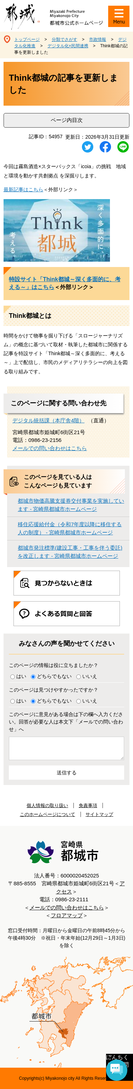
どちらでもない (54, 676)
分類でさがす (64, 39)
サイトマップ (99, 814)
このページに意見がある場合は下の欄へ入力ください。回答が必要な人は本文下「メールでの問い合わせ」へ (66, 721)
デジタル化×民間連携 (68, 45)
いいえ (89, 676)
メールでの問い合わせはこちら (49, 448)
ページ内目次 (67, 120)
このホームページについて (47, 814)
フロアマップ (67, 915)
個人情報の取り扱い (47, 805)
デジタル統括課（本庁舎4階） (48, 420)
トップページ (27, 39)
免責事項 (88, 805)
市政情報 (97, 39)
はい (21, 676)
